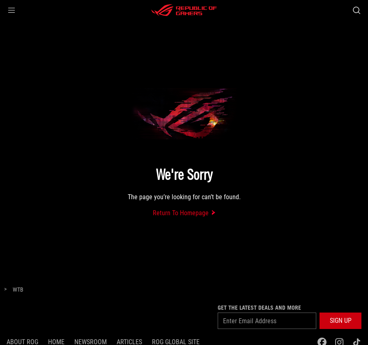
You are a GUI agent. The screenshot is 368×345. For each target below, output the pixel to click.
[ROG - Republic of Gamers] (184, 10)
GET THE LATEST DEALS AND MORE (259, 307)
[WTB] (18, 290)
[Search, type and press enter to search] (356, 10)
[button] (11, 10)
